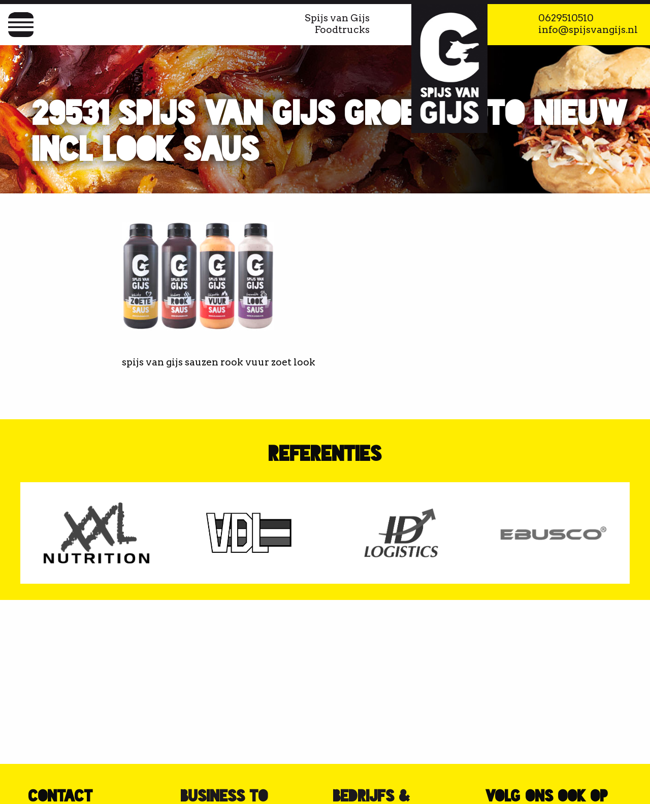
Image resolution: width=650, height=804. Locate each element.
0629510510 (566, 18)
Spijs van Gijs (337, 18)
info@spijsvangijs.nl (588, 30)
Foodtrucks (342, 30)
